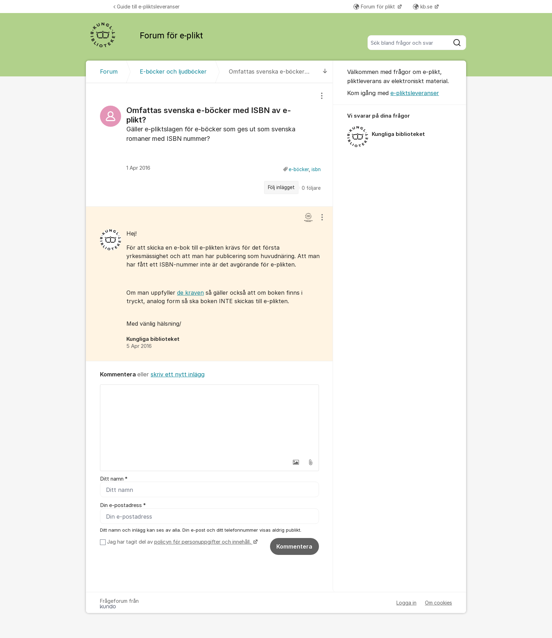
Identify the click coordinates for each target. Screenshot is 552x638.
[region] (209, 144)
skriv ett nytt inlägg (178, 374)
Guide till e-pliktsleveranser (146, 7)
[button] (295, 462)
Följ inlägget (281, 187)
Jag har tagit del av (181, 542)
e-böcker (299, 169)
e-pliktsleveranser (414, 92)
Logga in (406, 603)
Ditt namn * (113, 479)
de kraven (190, 292)
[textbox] (209, 420)
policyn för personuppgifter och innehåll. (203, 542)
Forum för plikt (374, 7)
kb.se (423, 7)
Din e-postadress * (123, 505)
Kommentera (294, 546)
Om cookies (438, 603)
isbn (316, 169)
